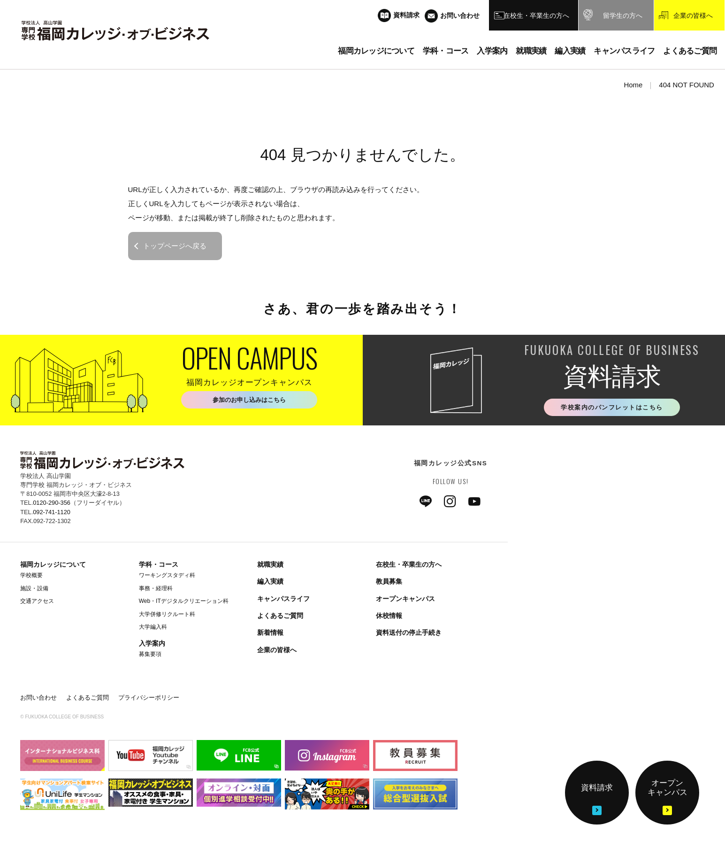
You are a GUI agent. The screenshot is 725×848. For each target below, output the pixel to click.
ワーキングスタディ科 (167, 576)
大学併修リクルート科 (167, 614)
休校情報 (389, 616)
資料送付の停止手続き (409, 633)
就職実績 (270, 565)
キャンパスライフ (283, 599)
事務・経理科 (156, 589)
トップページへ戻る (174, 246)
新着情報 (270, 633)
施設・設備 (34, 589)
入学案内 (152, 644)
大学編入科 (153, 627)
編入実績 (270, 582)
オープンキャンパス (405, 599)
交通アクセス (37, 602)
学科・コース (158, 565)
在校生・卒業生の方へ (409, 565)
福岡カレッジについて (53, 565)
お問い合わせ (38, 698)
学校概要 (31, 576)
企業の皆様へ (277, 651)
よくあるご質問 (280, 616)
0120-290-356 (51, 503)
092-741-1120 (51, 512)
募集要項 (150, 655)
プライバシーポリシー (148, 698)
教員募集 (389, 582)
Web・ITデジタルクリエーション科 (184, 602)
